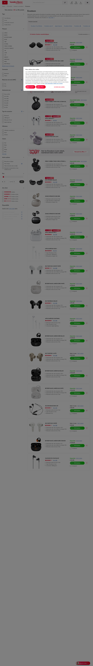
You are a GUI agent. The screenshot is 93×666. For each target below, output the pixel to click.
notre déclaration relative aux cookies (54, 83)
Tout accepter (31, 87)
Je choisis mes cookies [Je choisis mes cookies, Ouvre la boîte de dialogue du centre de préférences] (61, 87)
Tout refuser (44, 87)
